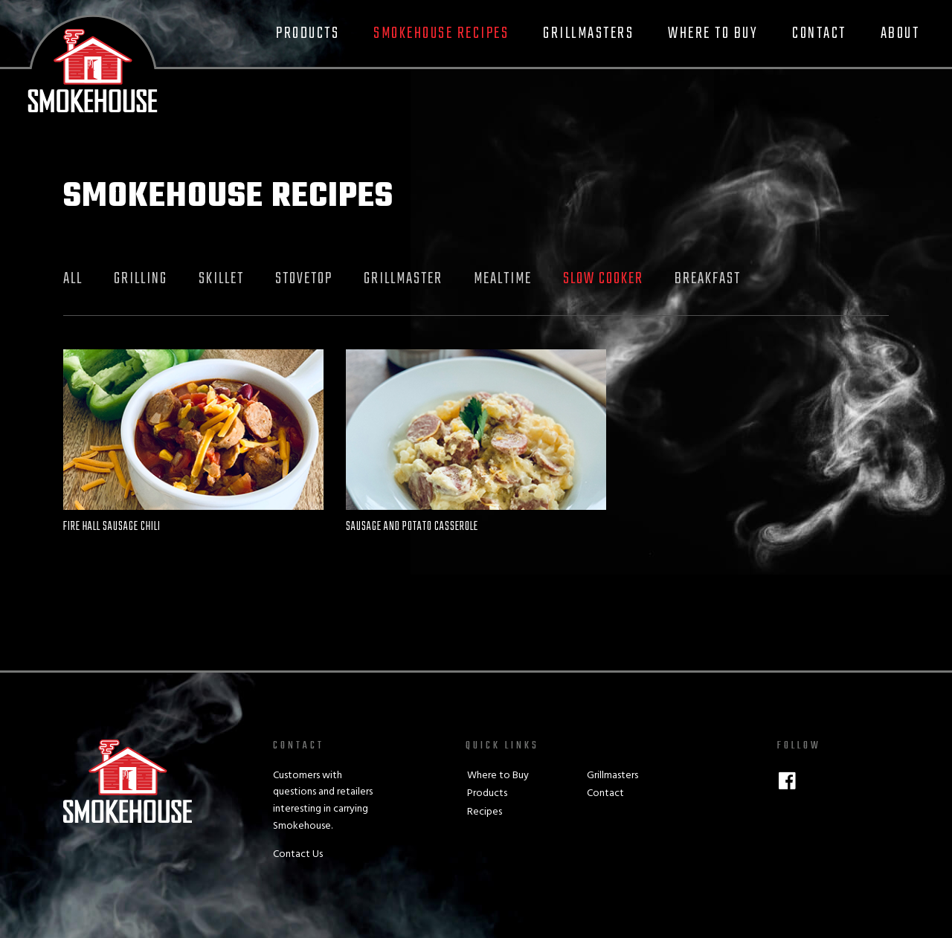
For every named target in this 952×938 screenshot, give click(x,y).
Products (307, 33)
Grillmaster (403, 278)
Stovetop (303, 278)
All (73, 278)
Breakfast (708, 278)
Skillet (221, 278)
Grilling (140, 278)
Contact (819, 33)
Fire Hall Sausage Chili (112, 527)
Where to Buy (713, 33)
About (900, 33)
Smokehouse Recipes (441, 33)
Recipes (484, 812)
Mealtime (503, 278)
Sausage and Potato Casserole (412, 527)
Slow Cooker (603, 278)
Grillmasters (588, 33)
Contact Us (298, 854)
